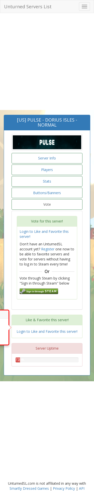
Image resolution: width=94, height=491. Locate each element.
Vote (47, 204)
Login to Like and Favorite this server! (47, 331)
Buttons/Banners (47, 192)
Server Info (47, 158)
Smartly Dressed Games (29, 488)
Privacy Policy (64, 488)
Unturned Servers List (28, 7)
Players (47, 169)
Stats (47, 181)
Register (47, 249)
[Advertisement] (47, 65)
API (81, 488)
